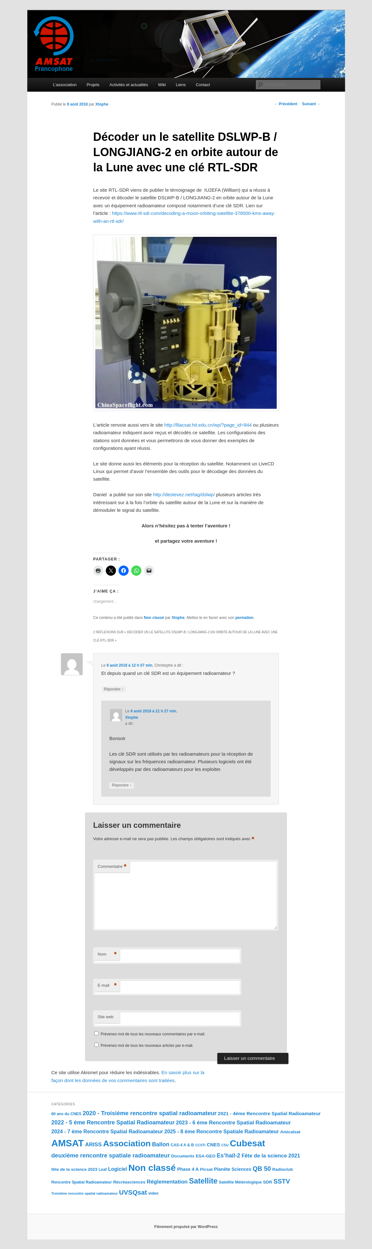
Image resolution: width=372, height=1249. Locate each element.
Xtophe (101, 104)
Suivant (311, 104)
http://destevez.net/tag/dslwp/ (184, 494)
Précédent (285, 104)
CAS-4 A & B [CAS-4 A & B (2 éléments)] (182, 1145)
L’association (65, 84)
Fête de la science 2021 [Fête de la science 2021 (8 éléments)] (270, 1156)
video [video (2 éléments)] (153, 1193)
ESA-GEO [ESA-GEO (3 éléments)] (205, 1156)
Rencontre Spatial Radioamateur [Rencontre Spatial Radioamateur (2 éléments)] (81, 1182)
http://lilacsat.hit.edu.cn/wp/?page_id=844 (208, 425)
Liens (181, 84)
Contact (203, 84)
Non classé (154, 617)
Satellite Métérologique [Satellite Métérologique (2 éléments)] (240, 1182)
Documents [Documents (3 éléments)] (182, 1156)
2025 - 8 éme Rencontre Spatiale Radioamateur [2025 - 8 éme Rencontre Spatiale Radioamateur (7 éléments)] (221, 1131)
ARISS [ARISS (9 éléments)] (93, 1144)
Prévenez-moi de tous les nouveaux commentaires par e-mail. (153, 1034)
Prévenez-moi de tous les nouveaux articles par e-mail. (147, 1045)
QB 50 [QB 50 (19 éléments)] (262, 1168)
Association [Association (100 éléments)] (127, 1143)
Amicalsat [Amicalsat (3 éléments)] (290, 1131)
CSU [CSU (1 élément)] (225, 1145)
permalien (244, 617)
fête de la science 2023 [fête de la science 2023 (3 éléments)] (74, 1169)
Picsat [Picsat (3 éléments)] (206, 1169)
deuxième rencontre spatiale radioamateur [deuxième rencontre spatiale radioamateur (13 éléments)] (110, 1155)
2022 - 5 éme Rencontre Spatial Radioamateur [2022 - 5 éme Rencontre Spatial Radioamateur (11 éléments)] (113, 1122)
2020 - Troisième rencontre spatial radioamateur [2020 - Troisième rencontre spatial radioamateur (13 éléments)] (150, 1113)
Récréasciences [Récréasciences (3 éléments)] (129, 1182)
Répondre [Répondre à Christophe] (114, 689)
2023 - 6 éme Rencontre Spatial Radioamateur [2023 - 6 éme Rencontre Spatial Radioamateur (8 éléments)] (233, 1123)
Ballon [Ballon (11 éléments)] (160, 1144)
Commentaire (112, 866)
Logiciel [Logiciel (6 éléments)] (117, 1169)
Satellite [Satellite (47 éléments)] (203, 1181)
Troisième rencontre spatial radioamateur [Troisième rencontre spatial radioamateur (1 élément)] (84, 1193)
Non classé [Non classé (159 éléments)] (152, 1168)
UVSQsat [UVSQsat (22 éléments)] (133, 1192)
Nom (107, 954)
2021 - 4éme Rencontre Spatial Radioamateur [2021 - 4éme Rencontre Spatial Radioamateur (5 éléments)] (269, 1113)
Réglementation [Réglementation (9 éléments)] (167, 1181)
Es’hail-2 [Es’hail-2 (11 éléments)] (228, 1155)
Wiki (162, 84)
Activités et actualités (129, 84)
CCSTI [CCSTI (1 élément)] (200, 1145)
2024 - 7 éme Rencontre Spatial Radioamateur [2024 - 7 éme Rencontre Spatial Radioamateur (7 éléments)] (107, 1131)
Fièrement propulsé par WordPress (186, 1227)
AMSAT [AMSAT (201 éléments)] (67, 1143)
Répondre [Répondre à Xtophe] (122, 785)
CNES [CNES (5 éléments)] (213, 1144)
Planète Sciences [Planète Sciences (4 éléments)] (232, 1169)
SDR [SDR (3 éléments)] (267, 1182)
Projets (93, 84)
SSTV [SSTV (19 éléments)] (282, 1181)
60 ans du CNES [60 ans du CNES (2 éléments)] (66, 1114)
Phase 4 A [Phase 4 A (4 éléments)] (188, 1169)
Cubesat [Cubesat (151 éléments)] (247, 1143)
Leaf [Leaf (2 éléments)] (103, 1169)
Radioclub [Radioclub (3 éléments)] (282, 1169)
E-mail (107, 985)
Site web (105, 1016)
